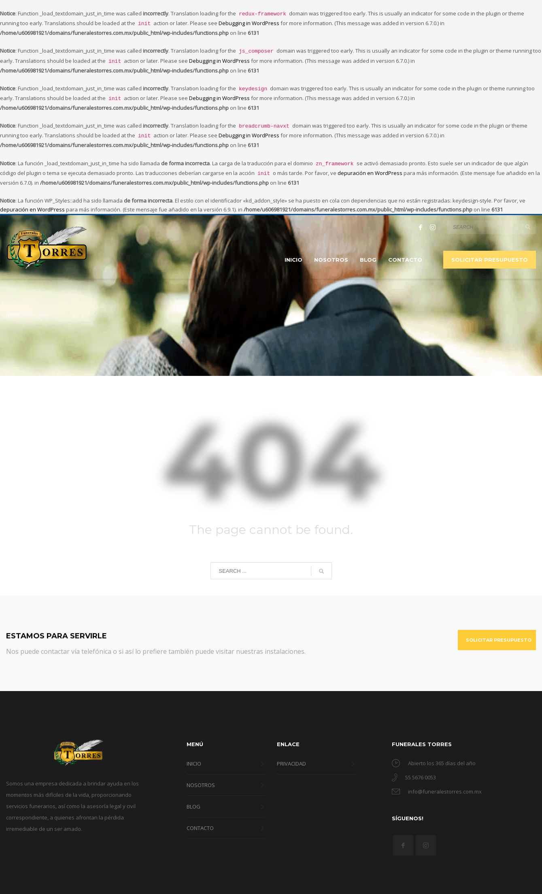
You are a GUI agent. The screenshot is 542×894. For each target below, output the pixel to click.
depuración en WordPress (370, 165)
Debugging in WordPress (249, 22)
